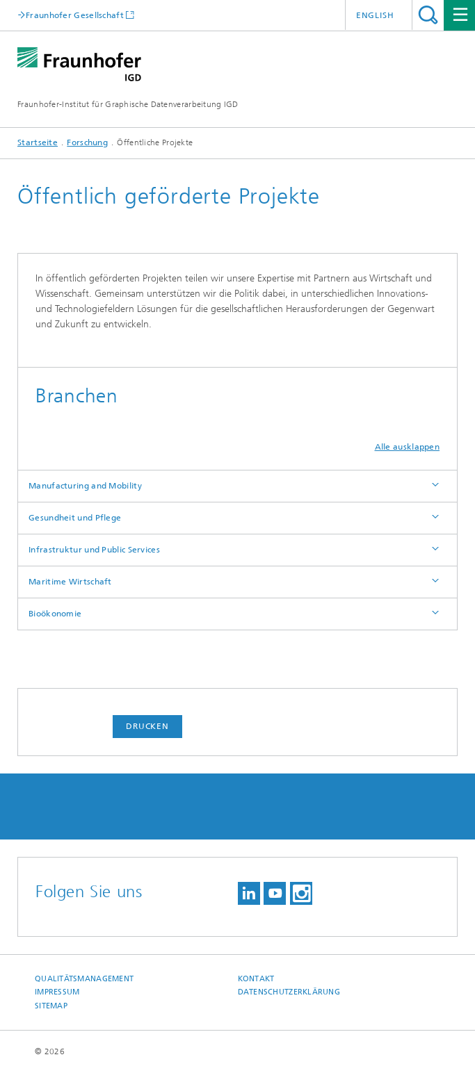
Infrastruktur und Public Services (94, 550)
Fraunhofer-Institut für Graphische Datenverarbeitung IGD (128, 104)
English (375, 15)
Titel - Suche (428, 15)
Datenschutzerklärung (289, 992)
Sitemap (51, 1005)
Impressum (57, 992)
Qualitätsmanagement (84, 978)
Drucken (147, 726)
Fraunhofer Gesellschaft (75, 14)
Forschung (87, 142)
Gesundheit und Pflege (75, 518)
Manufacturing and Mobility (85, 486)
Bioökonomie (55, 614)
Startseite (37, 142)
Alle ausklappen (407, 447)
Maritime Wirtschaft (70, 582)
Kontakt (256, 978)
